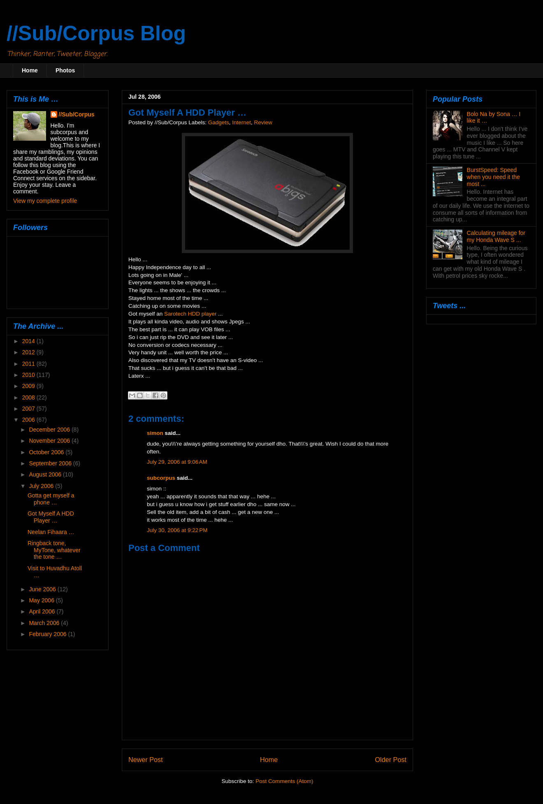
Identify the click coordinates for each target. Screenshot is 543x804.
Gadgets (218, 122)
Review (263, 122)
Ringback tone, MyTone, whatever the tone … (54, 550)
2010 (29, 375)
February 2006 (48, 634)
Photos (65, 70)
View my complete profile (45, 201)
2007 (29, 408)
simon (155, 433)
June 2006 (43, 589)
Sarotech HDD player (190, 314)
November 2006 (50, 440)
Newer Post (145, 759)
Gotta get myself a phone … (51, 499)
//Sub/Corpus (77, 114)
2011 (29, 363)
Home (30, 70)
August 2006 (46, 474)
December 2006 (50, 429)
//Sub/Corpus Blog (96, 33)
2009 (29, 386)
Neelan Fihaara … (51, 532)
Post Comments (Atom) (284, 781)
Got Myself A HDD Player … (51, 517)
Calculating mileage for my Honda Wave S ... (496, 236)
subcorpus (161, 478)
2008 (29, 397)
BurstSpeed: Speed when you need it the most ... (493, 177)
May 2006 (42, 600)
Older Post (390, 759)
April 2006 (42, 611)
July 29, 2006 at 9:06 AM (177, 462)
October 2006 (47, 452)
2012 (29, 352)
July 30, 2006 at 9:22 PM (177, 530)
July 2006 (42, 486)
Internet (241, 122)
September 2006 (51, 463)
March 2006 (45, 623)
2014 (29, 341)
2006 (29, 419)
